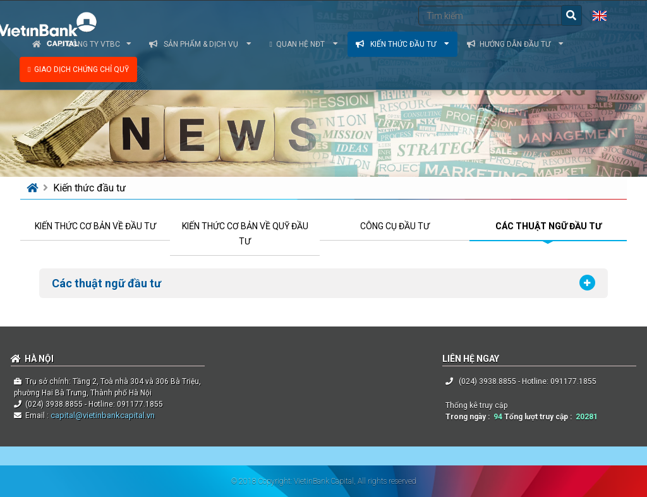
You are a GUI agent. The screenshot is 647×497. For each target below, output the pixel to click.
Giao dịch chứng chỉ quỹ (78, 69)
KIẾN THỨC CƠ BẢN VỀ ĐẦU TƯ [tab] (95, 226)
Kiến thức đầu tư (402, 44)
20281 (587, 416)
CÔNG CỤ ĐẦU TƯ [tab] (395, 226)
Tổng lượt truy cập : (540, 416)
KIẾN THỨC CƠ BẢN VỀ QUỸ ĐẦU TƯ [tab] (245, 233)
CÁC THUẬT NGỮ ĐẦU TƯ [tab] (548, 226)
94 (497, 416)
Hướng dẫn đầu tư (515, 44)
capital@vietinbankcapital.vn (102, 415)
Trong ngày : (469, 416)
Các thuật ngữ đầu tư (106, 283)
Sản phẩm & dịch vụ (200, 44)
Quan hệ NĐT (303, 44)
